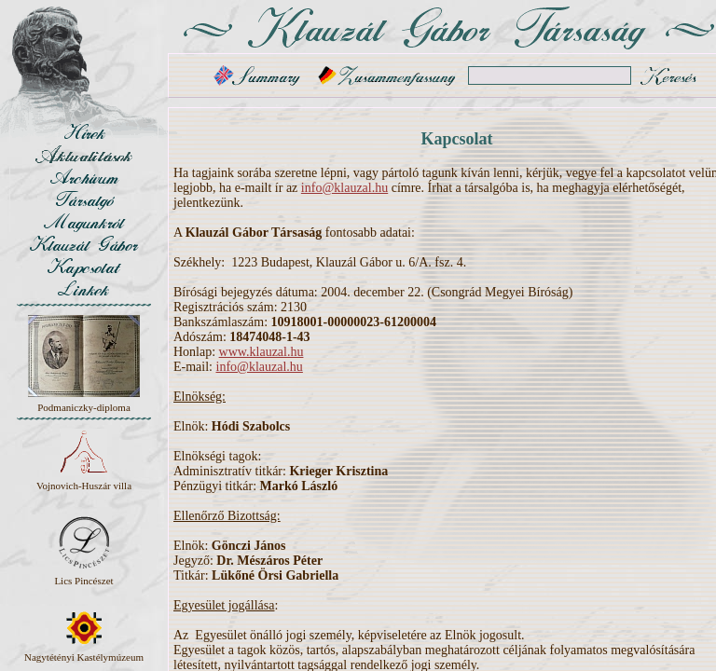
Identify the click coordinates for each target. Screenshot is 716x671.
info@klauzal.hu (344, 188)
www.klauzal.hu (261, 352)
